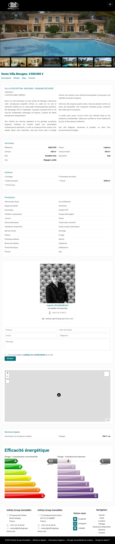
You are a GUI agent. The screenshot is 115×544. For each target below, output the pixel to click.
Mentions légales (39, 540)
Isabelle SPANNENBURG (57, 305)
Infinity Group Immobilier (19, 510)
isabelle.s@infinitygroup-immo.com (59, 319)
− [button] (7, 376)
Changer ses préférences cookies (80, 540)
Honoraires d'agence (56, 540)
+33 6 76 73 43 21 (59, 313)
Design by (102, 540)
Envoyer (10, 358)
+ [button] (7, 373)
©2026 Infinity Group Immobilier (17, 540)
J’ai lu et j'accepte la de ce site (30, 355)
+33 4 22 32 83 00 (17, 525)
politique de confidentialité (34, 355)
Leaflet (108, 420)
